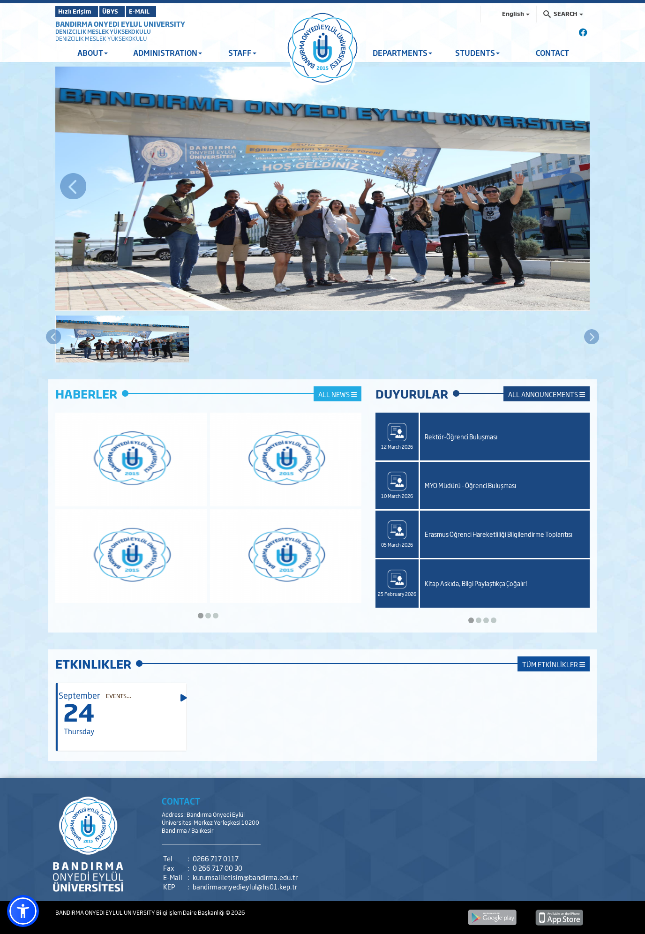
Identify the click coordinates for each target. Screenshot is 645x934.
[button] (23, 911)
